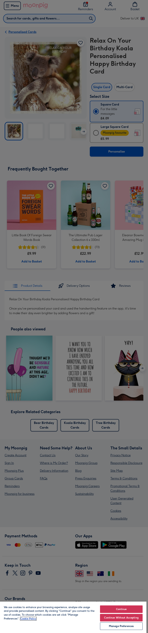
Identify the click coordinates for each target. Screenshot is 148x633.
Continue (121, 609)
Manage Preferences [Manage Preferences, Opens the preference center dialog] (121, 626)
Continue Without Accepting (121, 617)
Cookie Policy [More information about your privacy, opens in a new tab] (28, 618)
